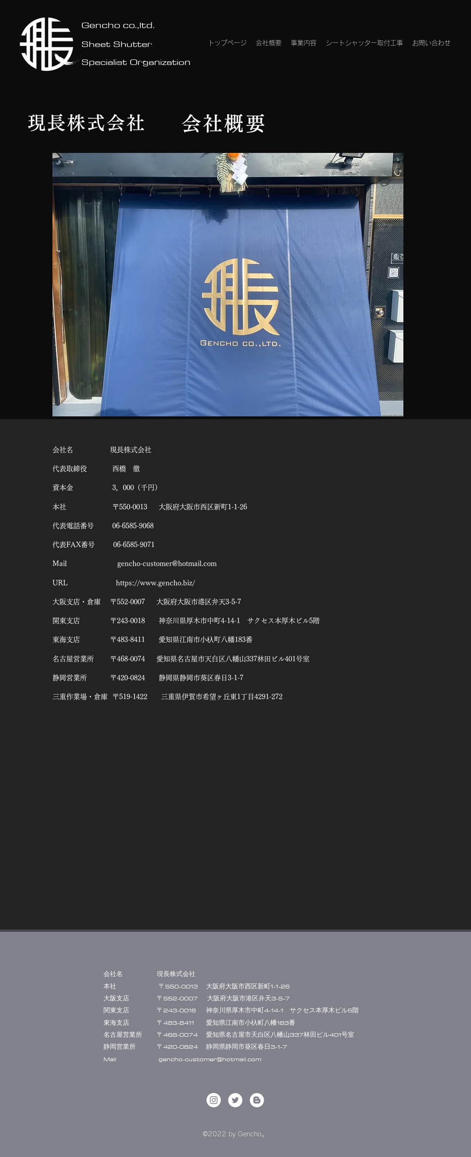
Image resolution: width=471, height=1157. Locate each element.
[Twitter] (235, 1100)
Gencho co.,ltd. (118, 24)
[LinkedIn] (214, 1100)
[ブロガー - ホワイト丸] (257, 1100)
